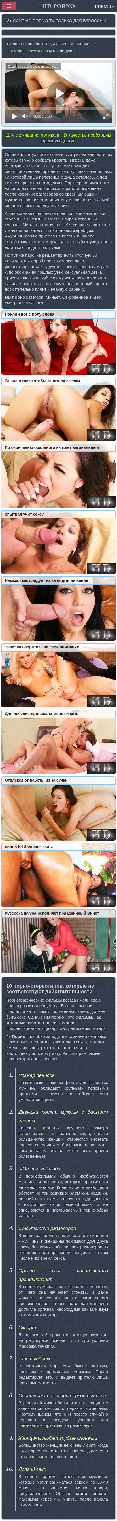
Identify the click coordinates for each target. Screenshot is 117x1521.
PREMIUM (105, 6)
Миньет (84, 44)
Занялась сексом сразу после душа (41, 51)
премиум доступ (58, 140)
